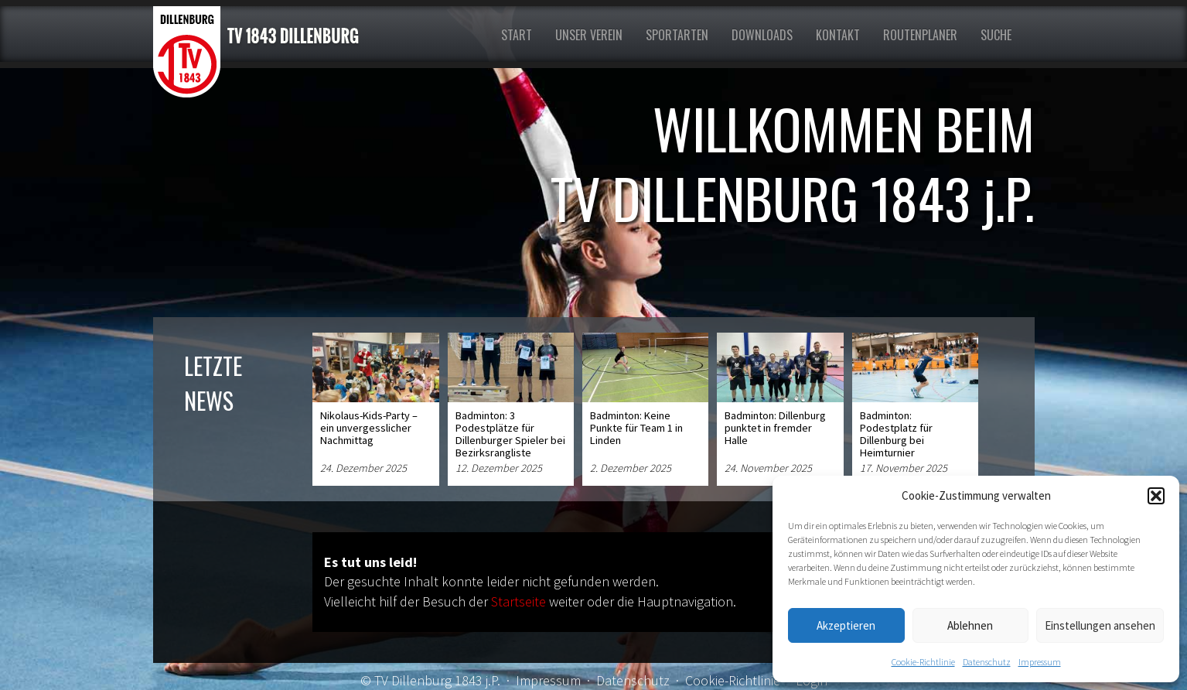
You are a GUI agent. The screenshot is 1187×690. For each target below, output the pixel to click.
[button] (1156, 496)
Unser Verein (588, 35)
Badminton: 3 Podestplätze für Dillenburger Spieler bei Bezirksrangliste (510, 433)
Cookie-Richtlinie (923, 662)
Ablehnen (970, 625)
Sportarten (677, 35)
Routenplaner (920, 35)
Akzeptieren (846, 625)
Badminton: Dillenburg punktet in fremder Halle (775, 427)
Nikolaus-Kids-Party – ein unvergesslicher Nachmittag (369, 427)
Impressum (1039, 662)
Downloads (762, 35)
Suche (996, 35)
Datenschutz (987, 662)
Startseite (518, 601)
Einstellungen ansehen (1100, 625)
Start (516, 35)
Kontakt (838, 35)
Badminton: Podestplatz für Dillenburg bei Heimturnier (896, 433)
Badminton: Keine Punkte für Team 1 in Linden (636, 427)
